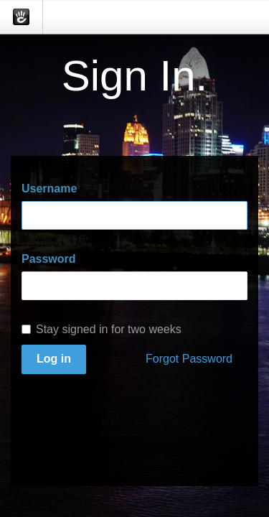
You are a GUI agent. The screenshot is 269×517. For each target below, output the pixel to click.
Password (49, 259)
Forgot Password (189, 359)
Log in (54, 359)
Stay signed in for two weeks (101, 329)
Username (49, 188)
